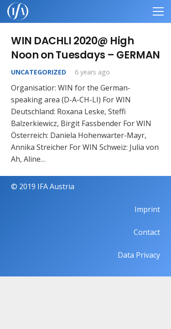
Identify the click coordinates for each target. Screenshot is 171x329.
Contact (147, 232)
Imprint (147, 209)
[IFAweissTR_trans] (17, 11)
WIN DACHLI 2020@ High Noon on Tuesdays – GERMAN (85, 47)
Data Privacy (139, 255)
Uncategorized (38, 72)
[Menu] (158, 11)
